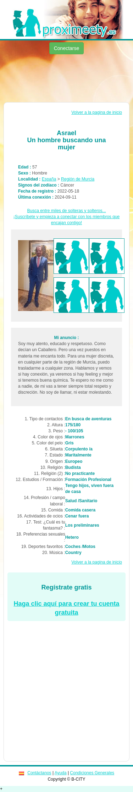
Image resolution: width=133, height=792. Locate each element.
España (49, 179)
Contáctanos (39, 772)
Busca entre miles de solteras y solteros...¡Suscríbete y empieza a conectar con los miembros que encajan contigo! (66, 216)
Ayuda (61, 772)
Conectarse (66, 48)
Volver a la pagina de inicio (96, 112)
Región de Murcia (77, 179)
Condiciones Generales (92, 772)
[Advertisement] (66, 79)
